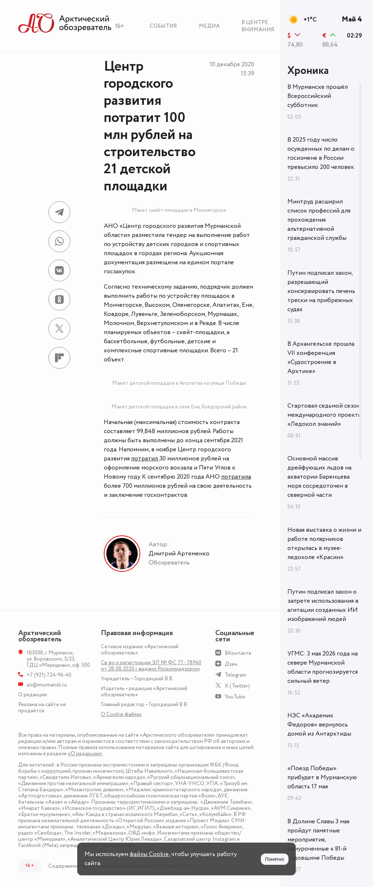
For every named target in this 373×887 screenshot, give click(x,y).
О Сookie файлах (121, 714)
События (163, 26)
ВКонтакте (238, 653)
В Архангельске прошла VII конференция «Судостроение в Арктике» (320, 358)
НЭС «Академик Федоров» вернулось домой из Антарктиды (319, 724)
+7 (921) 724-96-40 (49, 675)
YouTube (235, 697)
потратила (236, 476)
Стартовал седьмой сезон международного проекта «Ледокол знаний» (324, 414)
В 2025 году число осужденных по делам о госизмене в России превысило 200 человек (320, 153)
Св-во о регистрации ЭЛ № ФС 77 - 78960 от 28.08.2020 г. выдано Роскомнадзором (151, 666)
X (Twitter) (237, 686)
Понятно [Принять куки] (274, 859)
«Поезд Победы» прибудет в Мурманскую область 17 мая (322, 777)
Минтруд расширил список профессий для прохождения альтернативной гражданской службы (318, 219)
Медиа (209, 26)
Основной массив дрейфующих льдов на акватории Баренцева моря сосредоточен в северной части (319, 476)
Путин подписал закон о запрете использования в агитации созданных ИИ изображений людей (322, 605)
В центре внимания (258, 26)
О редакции (32, 695)
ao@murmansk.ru (47, 685)
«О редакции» (85, 753)
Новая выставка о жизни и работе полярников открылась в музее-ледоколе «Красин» (324, 544)
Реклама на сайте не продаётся (42, 707)
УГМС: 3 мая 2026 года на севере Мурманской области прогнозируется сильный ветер (322, 667)
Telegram (235, 675)
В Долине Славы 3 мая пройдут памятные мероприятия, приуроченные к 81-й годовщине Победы (318, 839)
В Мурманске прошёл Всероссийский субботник (317, 96)
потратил (145, 458)
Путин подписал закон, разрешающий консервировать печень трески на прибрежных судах (321, 291)
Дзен (231, 664)
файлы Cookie (149, 854)
